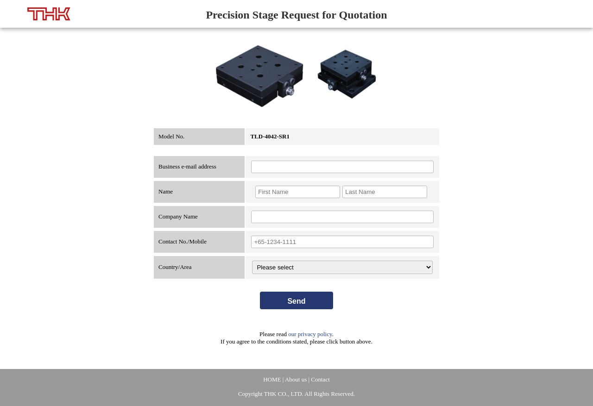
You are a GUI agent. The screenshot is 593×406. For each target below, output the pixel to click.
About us (296, 379)
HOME (272, 379)
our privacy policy (310, 334)
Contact (320, 379)
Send (296, 301)
